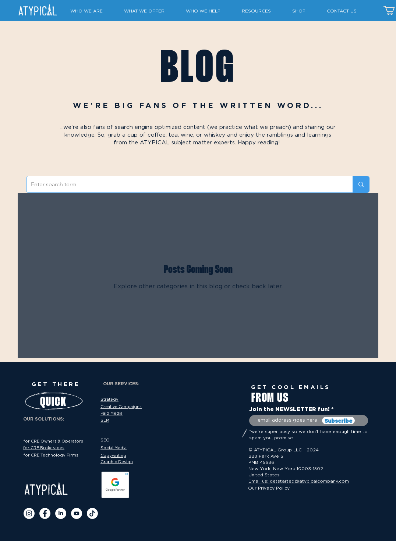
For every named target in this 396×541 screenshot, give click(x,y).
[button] (92, 11)
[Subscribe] (338, 420)
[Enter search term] (184, 184)
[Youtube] (76, 513)
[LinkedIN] (60, 513)
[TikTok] (92, 513)
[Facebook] (44, 513)
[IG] (29, 513)
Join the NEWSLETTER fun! (289, 409)
